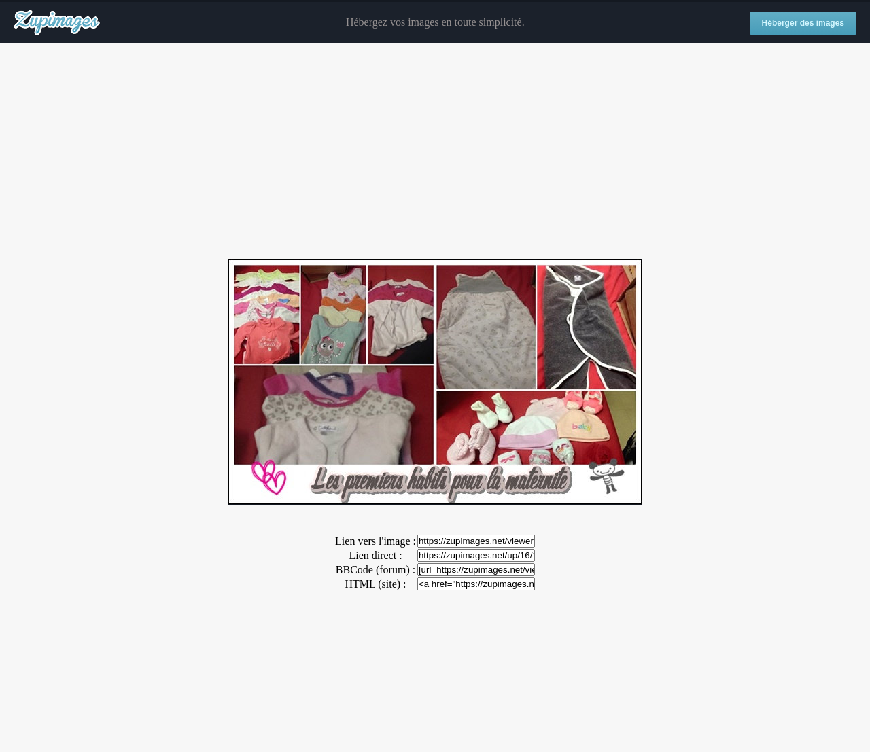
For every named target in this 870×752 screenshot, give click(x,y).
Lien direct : (375, 555)
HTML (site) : (375, 584)
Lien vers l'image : (375, 541)
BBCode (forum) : (375, 569)
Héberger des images (803, 23)
